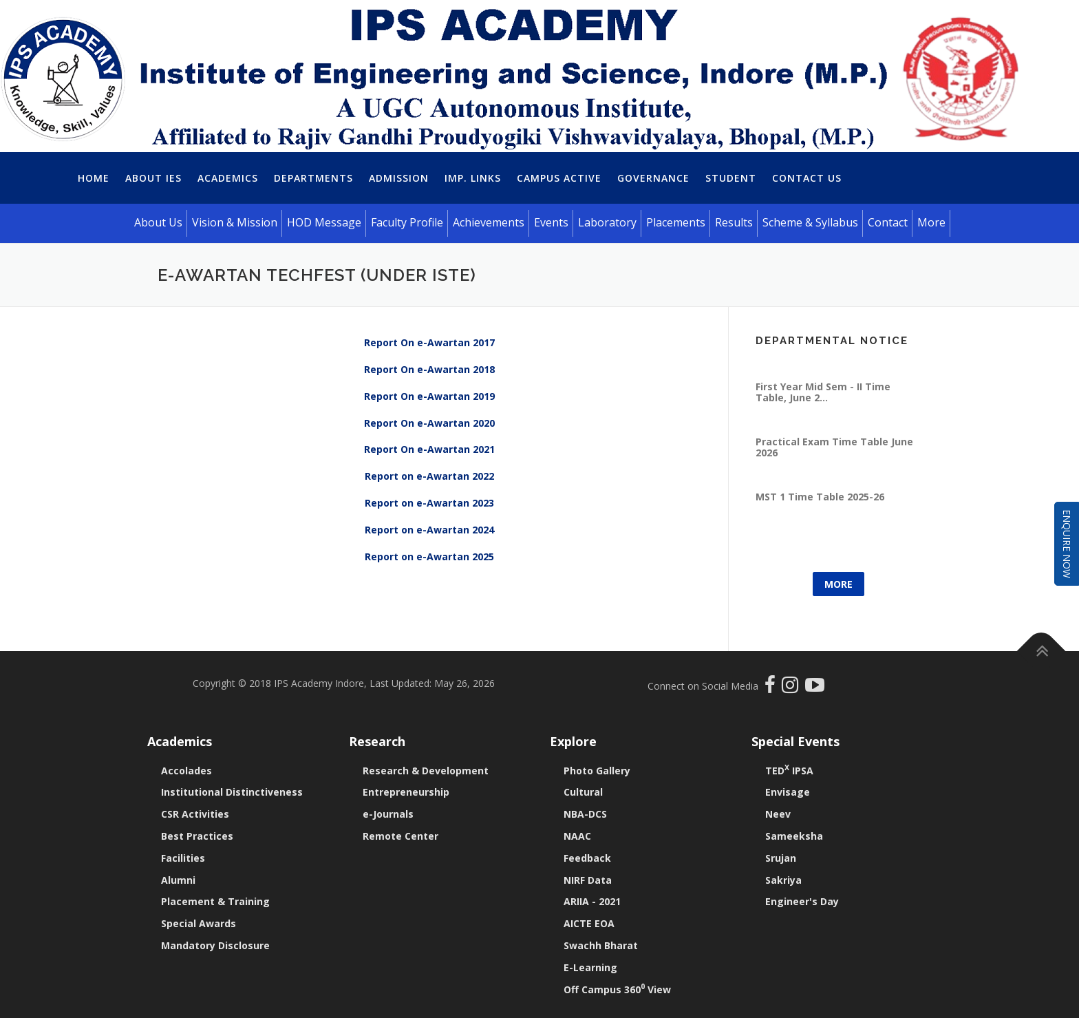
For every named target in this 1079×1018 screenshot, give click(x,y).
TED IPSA (789, 770)
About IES (153, 177)
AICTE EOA (589, 923)
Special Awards (198, 923)
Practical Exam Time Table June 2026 (834, 427)
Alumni (178, 880)
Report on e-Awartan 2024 (429, 529)
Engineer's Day (802, 901)
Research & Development (426, 770)
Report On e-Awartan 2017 (429, 342)
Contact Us (807, 177)
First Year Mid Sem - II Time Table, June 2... (823, 372)
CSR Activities (195, 813)
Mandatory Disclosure (215, 945)
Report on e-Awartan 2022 (429, 476)
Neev (778, 813)
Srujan (780, 858)
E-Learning (590, 967)
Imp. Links (473, 177)
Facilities (183, 858)
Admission (399, 177)
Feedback (587, 858)
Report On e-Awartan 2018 (429, 369)
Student (730, 177)
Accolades (186, 770)
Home (93, 177)
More (838, 584)
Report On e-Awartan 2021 (429, 449)
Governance (653, 177)
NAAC (577, 835)
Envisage (787, 791)
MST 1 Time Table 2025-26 (820, 476)
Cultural (583, 791)
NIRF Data (588, 880)
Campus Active (559, 177)
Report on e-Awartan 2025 (429, 556)
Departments (313, 177)
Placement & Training (215, 901)
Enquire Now (1066, 543)
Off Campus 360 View (617, 989)
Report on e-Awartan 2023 (429, 502)
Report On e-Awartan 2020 (429, 423)
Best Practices (197, 835)
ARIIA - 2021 (592, 901)
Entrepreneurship (406, 791)
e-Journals (388, 813)
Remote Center (400, 835)
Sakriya (783, 880)
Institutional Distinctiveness (232, 791)
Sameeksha (794, 835)
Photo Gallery (597, 770)
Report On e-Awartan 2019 (429, 396)
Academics (227, 177)
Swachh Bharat (601, 945)
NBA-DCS (585, 813)
